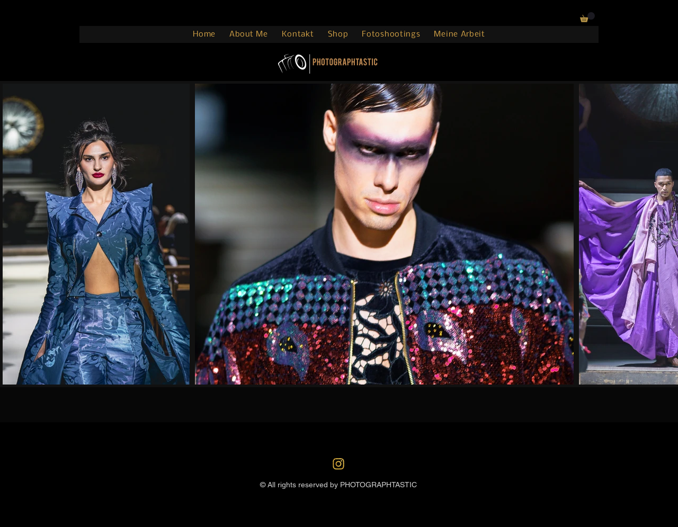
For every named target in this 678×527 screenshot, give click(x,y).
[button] (587, 17)
